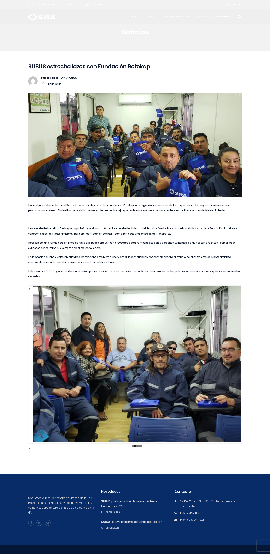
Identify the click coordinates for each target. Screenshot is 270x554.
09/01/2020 (69, 77)
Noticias (201, 16)
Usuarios (149, 16)
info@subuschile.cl (92, 4)
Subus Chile (53, 84)
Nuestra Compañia (175, 16)
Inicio (133, 16)
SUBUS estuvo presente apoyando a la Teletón (131, 521)
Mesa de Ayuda (222, 16)
